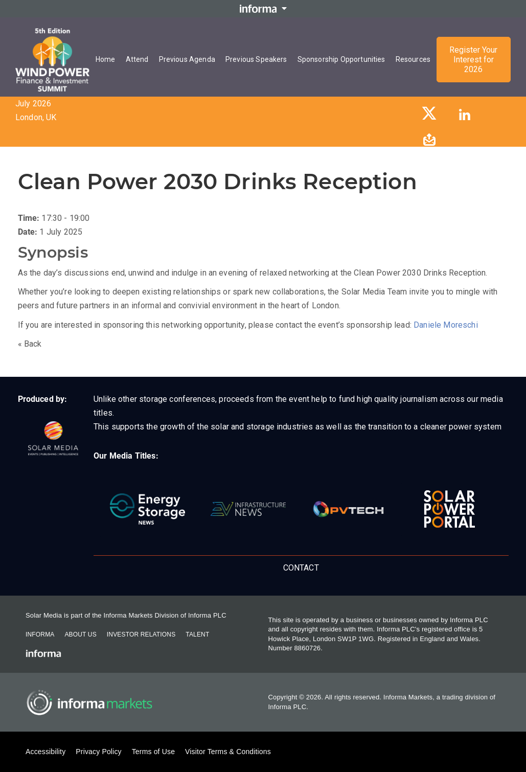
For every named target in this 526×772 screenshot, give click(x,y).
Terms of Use (153, 751)
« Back (30, 344)
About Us (80, 634)
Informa (40, 634)
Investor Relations (141, 634)
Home (106, 59)
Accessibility (45, 751)
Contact (301, 568)
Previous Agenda (187, 59)
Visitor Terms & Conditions (228, 751)
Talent (197, 634)
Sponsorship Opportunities (341, 59)
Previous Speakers (256, 59)
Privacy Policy (98, 751)
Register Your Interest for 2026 (473, 59)
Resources (413, 59)
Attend (137, 59)
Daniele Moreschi (446, 325)
